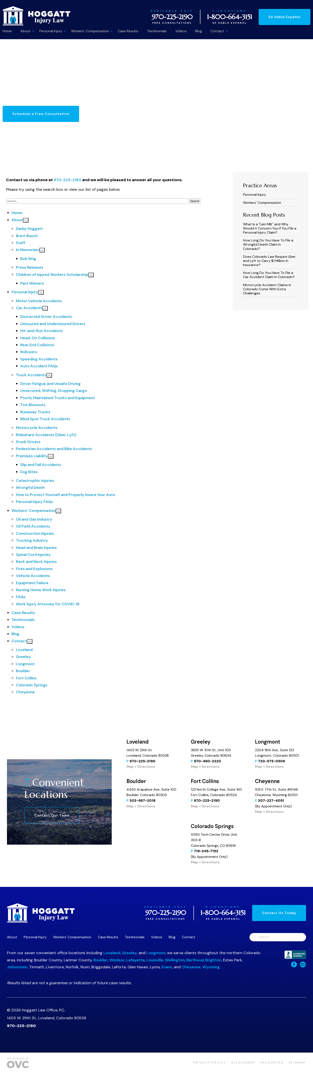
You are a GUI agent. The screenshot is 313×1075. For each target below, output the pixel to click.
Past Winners (32, 283)
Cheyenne (25, 692)
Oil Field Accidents (33, 526)
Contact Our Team (52, 815)
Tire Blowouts (32, 404)
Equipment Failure (32, 583)
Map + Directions (141, 766)
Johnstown (17, 967)
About (25, 31)
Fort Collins (26, 678)
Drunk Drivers (28, 441)
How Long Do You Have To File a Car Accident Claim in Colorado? (269, 274)
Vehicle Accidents (33, 575)
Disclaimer (243, 1062)
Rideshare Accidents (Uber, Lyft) (46, 434)
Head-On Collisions (37, 338)
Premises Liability (32, 456)
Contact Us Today (279, 913)
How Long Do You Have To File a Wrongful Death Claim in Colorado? (268, 244)
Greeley (23, 656)
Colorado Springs (31, 685)
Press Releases (29, 267)
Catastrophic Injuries (35, 480)
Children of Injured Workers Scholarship (52, 274)
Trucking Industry (32, 540)
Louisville (155, 960)
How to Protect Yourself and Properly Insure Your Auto (65, 494)
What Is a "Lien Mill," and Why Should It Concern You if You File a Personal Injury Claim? (269, 228)
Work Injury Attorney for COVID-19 (47, 604)
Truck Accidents (31, 375)
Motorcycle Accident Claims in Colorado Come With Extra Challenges (267, 289)
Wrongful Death (30, 487)
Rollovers (28, 351)
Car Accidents (29, 308)
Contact (217, 31)
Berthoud (195, 960)
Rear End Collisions (37, 345)
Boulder (23, 670)
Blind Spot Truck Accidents (45, 419)
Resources (272, 1062)
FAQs (20, 596)
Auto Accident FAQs (39, 366)
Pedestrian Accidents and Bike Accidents (54, 448)
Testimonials (157, 31)
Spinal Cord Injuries (33, 554)
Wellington (175, 960)
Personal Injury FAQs (34, 501)
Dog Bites (29, 471)
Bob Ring (28, 258)
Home (7, 31)
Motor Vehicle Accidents (39, 301)
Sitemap (297, 1062)
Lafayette (135, 960)
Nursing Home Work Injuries (41, 589)
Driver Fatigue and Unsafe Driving (50, 383)
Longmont (25, 664)
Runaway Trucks (35, 412)
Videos (180, 31)
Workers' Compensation (90, 31)
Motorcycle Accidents (36, 427)
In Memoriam (27, 249)
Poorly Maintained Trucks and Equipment (57, 397)
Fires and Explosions (34, 568)
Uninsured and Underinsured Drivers (52, 323)
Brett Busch (27, 235)
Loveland (24, 649)
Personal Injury (50, 31)
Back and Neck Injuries (36, 561)
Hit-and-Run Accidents (41, 330)
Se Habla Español (284, 17)
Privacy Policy (209, 1062)
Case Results (128, 31)
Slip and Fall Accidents (40, 464)
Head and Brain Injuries (36, 547)
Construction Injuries (35, 533)
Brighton (213, 960)
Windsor (117, 960)
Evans (167, 967)
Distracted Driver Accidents (46, 316)
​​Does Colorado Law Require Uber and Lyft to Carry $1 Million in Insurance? (269, 260)
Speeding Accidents (39, 359)
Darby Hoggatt (29, 228)
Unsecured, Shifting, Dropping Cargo (53, 390)
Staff (20, 242)
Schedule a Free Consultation (40, 113)
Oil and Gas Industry (34, 519)
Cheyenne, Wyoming (201, 967)
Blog (198, 31)
